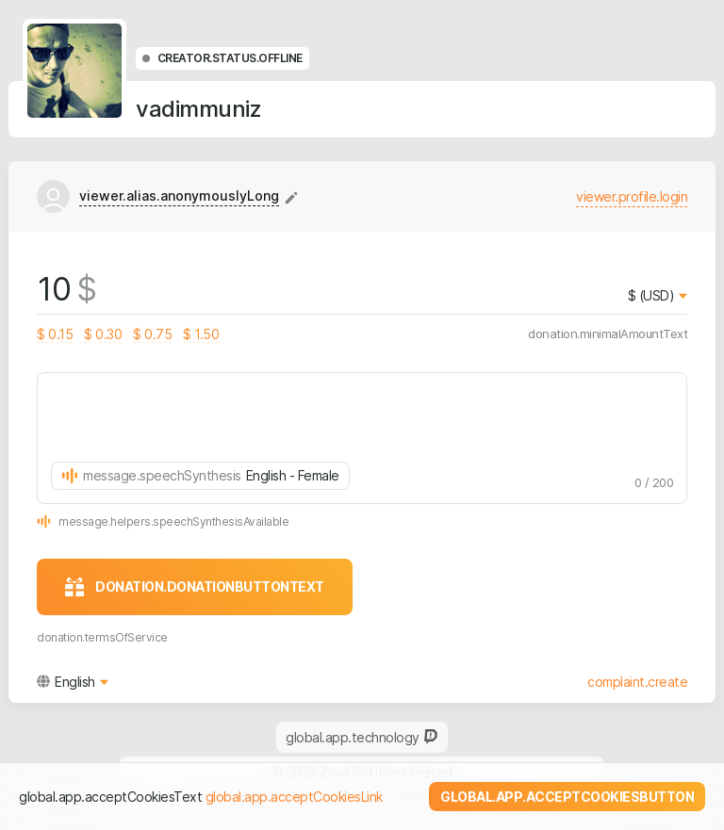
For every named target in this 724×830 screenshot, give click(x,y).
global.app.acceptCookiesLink (294, 797)
